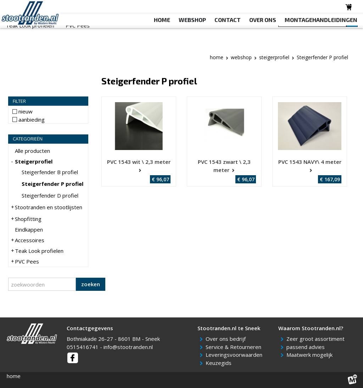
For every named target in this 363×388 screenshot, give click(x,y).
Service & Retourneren (234, 346)
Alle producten (32, 150)
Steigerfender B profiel (50, 172)
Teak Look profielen (30, 41)
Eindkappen (181, 32)
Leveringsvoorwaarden (235, 354)
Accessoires (221, 32)
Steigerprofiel (22, 32)
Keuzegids (219, 362)
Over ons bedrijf (227, 338)
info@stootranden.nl (128, 346)
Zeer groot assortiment (317, 338)
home (14, 375)
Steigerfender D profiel (50, 195)
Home (216, 57)
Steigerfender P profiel (52, 183)
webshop (241, 57)
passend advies (307, 346)
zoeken (90, 284)
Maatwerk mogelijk (311, 354)
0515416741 (83, 346)
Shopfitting (142, 32)
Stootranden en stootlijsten (84, 32)
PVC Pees (78, 41)
